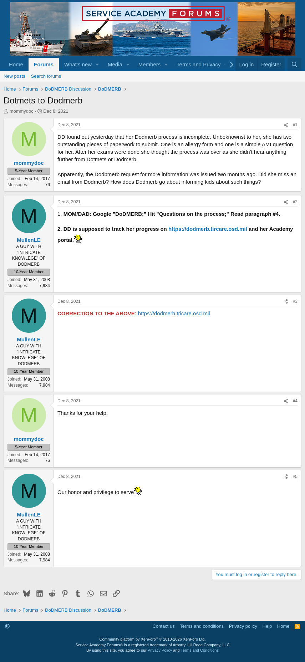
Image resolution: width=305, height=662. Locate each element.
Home (16, 64)
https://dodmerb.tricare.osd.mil (174, 313)
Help (267, 626)
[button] (97, 64)
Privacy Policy (160, 650)
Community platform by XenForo (153, 639)
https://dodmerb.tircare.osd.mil (207, 229)
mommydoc (22, 111)
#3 (295, 301)
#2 (295, 201)
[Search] (294, 64)
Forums (44, 64)
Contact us (164, 626)
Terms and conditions (202, 626)
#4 (295, 400)
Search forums (46, 76)
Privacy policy (243, 626)
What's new (78, 64)
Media (115, 64)
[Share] (285, 125)
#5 (295, 476)
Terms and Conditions (200, 650)
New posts (14, 76)
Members (149, 64)
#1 (295, 124)
